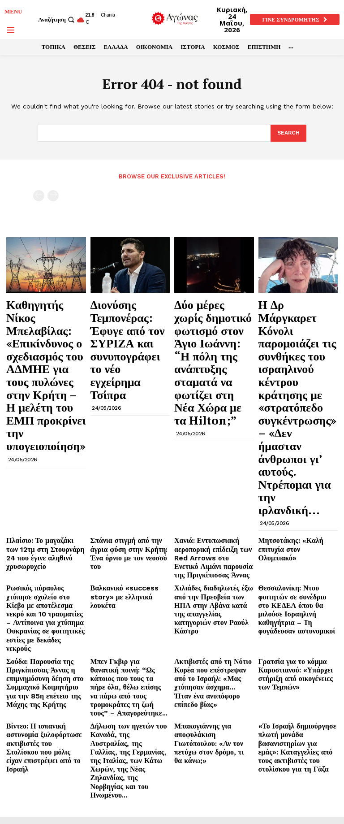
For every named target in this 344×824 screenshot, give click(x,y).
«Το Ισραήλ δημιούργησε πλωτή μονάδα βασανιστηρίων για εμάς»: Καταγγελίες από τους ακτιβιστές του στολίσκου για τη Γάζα (297, 558)
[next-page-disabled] (53, 195)
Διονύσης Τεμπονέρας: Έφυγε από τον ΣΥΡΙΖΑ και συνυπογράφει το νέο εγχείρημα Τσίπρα (126, 318)
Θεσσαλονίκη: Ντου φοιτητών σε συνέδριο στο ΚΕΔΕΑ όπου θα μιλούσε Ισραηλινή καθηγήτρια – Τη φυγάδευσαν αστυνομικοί (296, 458)
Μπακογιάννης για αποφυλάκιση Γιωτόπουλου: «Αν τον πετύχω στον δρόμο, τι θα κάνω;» (213, 555)
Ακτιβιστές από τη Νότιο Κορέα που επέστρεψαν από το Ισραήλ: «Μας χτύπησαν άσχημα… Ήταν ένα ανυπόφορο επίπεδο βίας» (214, 511)
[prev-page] (38, 195)
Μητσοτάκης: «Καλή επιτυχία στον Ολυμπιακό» (296, 409)
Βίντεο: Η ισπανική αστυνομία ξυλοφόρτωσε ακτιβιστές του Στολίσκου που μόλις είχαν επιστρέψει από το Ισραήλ (44, 555)
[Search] (287, 133)
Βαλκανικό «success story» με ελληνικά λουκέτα (128, 448)
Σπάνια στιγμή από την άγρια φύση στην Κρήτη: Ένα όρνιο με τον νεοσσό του (127, 412)
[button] (57, 19)
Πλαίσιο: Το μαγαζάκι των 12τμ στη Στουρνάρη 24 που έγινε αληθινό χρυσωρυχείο (42, 412)
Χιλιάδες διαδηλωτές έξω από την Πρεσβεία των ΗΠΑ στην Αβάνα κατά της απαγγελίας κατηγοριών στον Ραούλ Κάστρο (211, 458)
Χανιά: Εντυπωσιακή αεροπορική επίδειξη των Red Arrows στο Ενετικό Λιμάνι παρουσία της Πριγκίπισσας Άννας (212, 419)
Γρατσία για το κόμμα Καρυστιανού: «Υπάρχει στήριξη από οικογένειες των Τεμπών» (294, 508)
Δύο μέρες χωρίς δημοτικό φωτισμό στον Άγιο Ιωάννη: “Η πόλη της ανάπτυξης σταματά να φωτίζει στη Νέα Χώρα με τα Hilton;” (213, 322)
